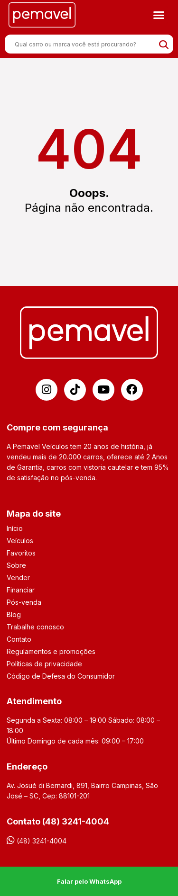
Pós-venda (24, 602)
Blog (14, 614)
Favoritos (21, 553)
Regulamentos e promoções (51, 651)
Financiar (21, 590)
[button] (159, 15)
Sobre (16, 565)
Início (15, 528)
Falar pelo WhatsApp (89, 881)
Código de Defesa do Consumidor (61, 676)
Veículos (20, 541)
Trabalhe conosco (35, 627)
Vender (18, 577)
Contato (19, 639)
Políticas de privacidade (44, 664)
